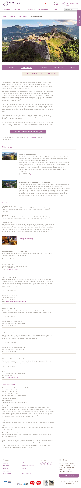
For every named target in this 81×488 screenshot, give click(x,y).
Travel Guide (31, 9)
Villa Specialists (32, 137)
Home (4, 16)
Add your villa (6, 471)
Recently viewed (43, 9)
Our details (6, 465)
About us (5, 463)
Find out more (69, 475)
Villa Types (5, 9)
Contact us (55, 9)
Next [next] (75, 38)
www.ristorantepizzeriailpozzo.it (16, 301)
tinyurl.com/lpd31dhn (12, 377)
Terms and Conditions (28, 465)
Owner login (6, 468)
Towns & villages (22, 16)
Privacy (24, 468)
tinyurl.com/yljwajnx (12, 269)
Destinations (18, 9)
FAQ (23, 463)
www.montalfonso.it (29, 175)
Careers (24, 471)
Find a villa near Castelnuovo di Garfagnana (28, 131)
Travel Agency (7, 473)
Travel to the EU (26, 473)
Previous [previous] (5, 38)
